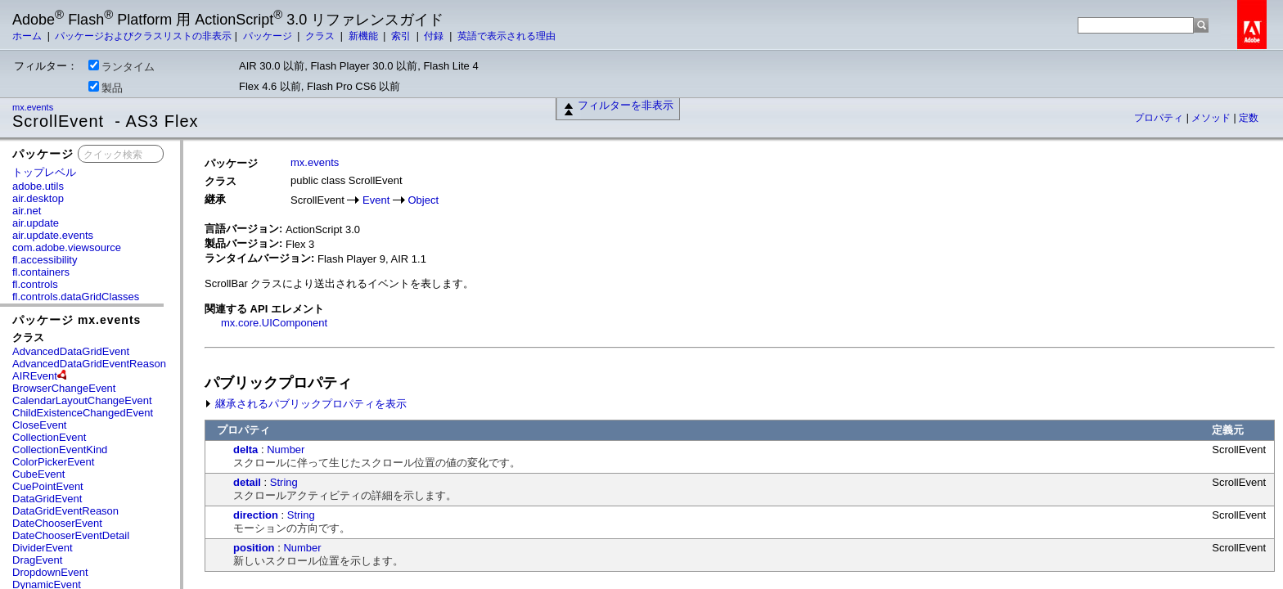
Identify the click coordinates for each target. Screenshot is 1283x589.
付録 (435, 36)
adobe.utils (38, 186)
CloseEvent (39, 425)
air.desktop (38, 198)
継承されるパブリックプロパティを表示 (306, 404)
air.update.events (52, 235)
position (254, 548)
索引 (402, 36)
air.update (35, 223)
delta (245, 449)
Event (375, 200)
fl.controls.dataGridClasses (75, 296)
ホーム (28, 36)
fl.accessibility (44, 260)
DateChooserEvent (57, 523)
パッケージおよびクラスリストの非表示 (143, 36)
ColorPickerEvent (53, 462)
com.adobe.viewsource (66, 247)
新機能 (364, 36)
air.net (26, 211)
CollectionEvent (49, 437)
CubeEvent (38, 474)
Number (285, 449)
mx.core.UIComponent (274, 323)
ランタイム (121, 66)
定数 (1248, 118)
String (284, 482)
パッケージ (269, 36)
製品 (105, 87)
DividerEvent (42, 548)
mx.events (34, 107)
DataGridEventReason (65, 511)
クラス (321, 36)
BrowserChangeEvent (63, 388)
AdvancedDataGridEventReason (89, 363)
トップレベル (44, 172)
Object (423, 200)
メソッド (1212, 118)
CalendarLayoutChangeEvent (82, 400)
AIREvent (34, 376)
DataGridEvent (47, 498)
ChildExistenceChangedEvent (82, 413)
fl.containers (41, 272)
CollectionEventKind (59, 449)
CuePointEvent (47, 486)
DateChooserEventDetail (70, 535)
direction (255, 515)
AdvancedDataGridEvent (70, 351)
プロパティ (1160, 118)
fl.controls (35, 284)
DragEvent (37, 560)
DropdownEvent (50, 572)
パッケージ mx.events (76, 319)
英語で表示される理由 (506, 36)
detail (247, 482)
